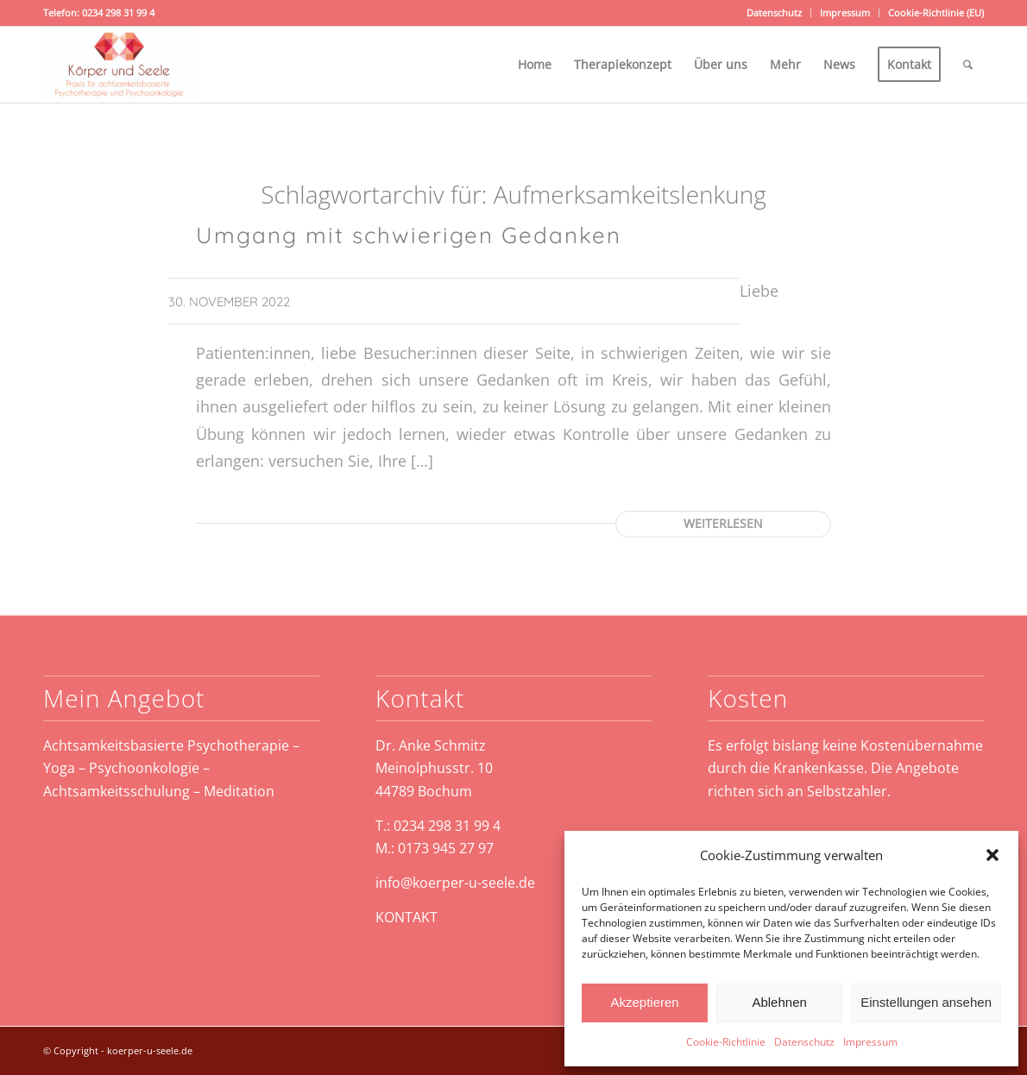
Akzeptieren (644, 1002)
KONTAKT (406, 917)
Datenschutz (804, 1041)
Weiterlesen (723, 523)
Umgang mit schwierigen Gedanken (408, 235)
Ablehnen (779, 1002)
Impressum (870, 1041)
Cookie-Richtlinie (726, 1041)
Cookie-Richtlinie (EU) (936, 12)
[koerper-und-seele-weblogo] (119, 65)
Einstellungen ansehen (926, 1002)
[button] (992, 855)
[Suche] (968, 65)
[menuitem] (774, 13)
